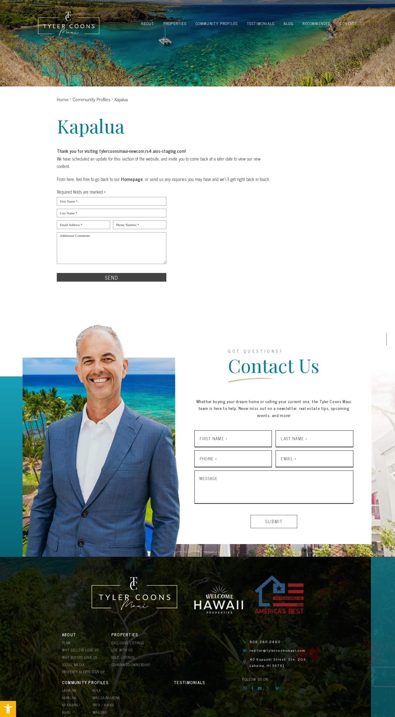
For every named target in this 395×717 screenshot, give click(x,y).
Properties (123, 640)
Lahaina (174, 648)
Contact (71, 697)
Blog (116, 686)
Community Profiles (189, 640)
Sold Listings (122, 662)
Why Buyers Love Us (78, 662)
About (69, 640)
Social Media (72, 669)
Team (66, 648)
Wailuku (203, 669)
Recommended (181, 686)
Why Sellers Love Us (79, 655)
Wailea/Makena (209, 655)
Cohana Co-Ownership (129, 669)
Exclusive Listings (127, 648)
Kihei (171, 669)
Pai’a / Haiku (206, 662)
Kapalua (174, 655)
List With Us (121, 655)
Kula (200, 648)
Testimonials (76, 686)
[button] (8, 709)
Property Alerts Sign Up (83, 676)
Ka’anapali (176, 662)
